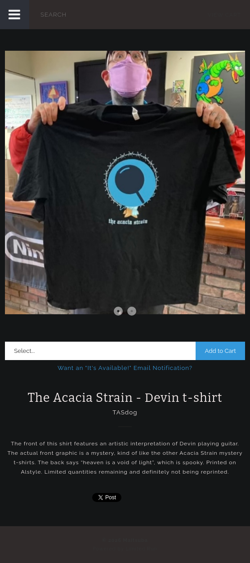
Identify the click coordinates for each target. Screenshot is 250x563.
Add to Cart (220, 350)
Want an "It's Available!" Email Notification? (125, 368)
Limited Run (141, 549)
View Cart (224, 15)
